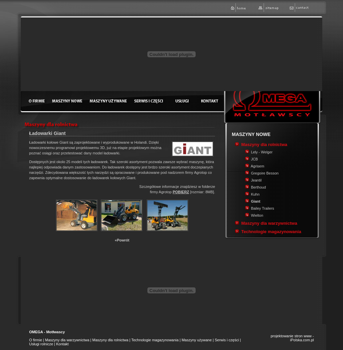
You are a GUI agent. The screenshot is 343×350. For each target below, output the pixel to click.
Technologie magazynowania (271, 231)
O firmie (35, 340)
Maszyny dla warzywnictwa (269, 223)
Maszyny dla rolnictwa (264, 144)
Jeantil (256, 180)
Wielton (257, 215)
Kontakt (62, 344)
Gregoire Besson (265, 173)
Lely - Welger (262, 152)
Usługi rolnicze (41, 344)
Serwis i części (227, 340)
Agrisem (257, 166)
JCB (254, 159)
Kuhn (255, 194)
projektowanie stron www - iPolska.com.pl (292, 338)
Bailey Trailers (262, 208)
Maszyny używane (197, 340)
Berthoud (258, 187)
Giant (255, 201)
